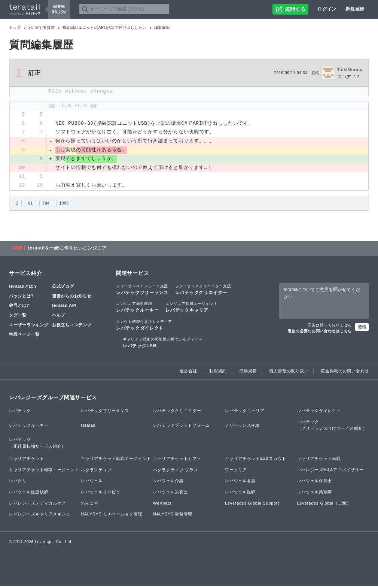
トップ (15, 27)
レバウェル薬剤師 (314, 492)
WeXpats (162, 504)
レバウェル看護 (240, 481)
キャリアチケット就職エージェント (116, 459)
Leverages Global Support (252, 504)
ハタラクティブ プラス (175, 470)
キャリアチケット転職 (319, 459)
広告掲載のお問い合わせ (345, 371)
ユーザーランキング (28, 325)
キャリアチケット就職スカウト (255, 459)
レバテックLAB (163, 343)
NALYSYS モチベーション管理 (111, 515)
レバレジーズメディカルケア (37, 504)
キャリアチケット (26, 459)
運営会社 (188, 371)
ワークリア (236, 470)
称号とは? (19, 306)
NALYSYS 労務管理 (172, 515)
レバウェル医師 (240, 492)
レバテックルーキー (137, 308)
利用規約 (218, 371)
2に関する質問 (41, 27)
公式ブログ (63, 287)
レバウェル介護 (168, 481)
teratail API (64, 306)
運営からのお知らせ (71, 296)
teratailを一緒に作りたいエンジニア (67, 249)
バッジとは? (21, 296)
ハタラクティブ (96, 470)
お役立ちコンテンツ (71, 325)
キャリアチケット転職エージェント (44, 470)
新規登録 (355, 9)
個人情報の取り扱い (288, 371)
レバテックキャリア (191, 308)
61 (30, 204)
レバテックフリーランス (142, 290)
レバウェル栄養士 (170, 492)
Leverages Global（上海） (324, 504)
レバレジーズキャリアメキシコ (39, 515)
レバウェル (92, 481)
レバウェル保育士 (314, 481)
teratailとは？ (23, 287)
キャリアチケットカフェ (177, 459)
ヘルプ (58, 316)
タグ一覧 (18, 316)
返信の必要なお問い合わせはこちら (320, 332)
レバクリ (18, 481)
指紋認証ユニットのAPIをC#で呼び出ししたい (105, 27)
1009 (64, 204)
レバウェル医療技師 (28, 492)
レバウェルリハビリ (100, 492)
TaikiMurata (350, 69)
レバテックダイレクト (144, 326)
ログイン (326, 9)
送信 (362, 327)
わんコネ (89, 504)
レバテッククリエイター (203, 290)
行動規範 (248, 371)
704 (46, 204)
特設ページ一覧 (24, 335)
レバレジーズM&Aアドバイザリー (330, 470)
